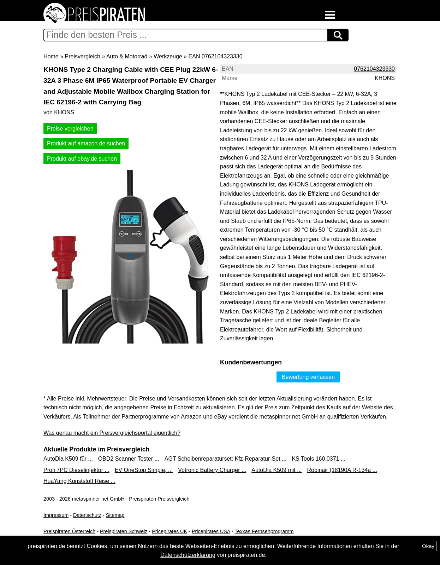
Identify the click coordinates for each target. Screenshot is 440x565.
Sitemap (115, 515)
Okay (428, 546)
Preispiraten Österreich (69, 531)
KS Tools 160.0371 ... (318, 459)
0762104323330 (374, 69)
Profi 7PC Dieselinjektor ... (76, 470)
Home (51, 56)
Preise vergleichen (70, 129)
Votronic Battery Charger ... (212, 470)
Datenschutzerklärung (187, 555)
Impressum (56, 515)
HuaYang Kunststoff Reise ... (79, 481)
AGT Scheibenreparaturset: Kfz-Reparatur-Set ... (226, 459)
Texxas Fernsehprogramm (263, 531)
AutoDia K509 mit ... (276, 470)
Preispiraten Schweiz (123, 531)
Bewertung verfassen (308, 377)
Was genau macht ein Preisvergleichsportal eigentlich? (111, 433)
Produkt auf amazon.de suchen (86, 143)
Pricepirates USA (211, 531)
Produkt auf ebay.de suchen (82, 159)
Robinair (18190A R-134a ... (342, 470)
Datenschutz (87, 515)
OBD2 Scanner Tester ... (128, 459)
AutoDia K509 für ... (68, 459)
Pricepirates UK (169, 531)
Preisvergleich (82, 56)
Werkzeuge (168, 56)
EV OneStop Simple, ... (144, 470)
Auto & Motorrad (127, 56)
